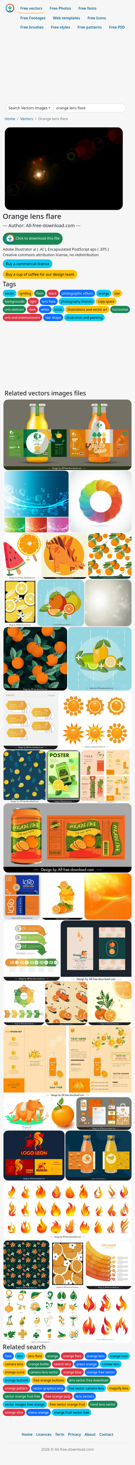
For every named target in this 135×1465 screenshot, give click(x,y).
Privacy (74, 1434)
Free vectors (31, 8)
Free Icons (96, 17)
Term (59, 1434)
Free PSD (117, 27)
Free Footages (33, 17)
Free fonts (87, 8)
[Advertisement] (67, 67)
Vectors (26, 118)
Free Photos (60, 8)
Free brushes (32, 27)
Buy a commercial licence (27, 263)
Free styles (60, 27)
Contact (106, 1434)
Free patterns (90, 27)
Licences (43, 1434)
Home (10, 118)
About (90, 1434)
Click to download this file (33, 238)
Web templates (66, 17)
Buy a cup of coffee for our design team (40, 274)
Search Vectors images (28, 107)
